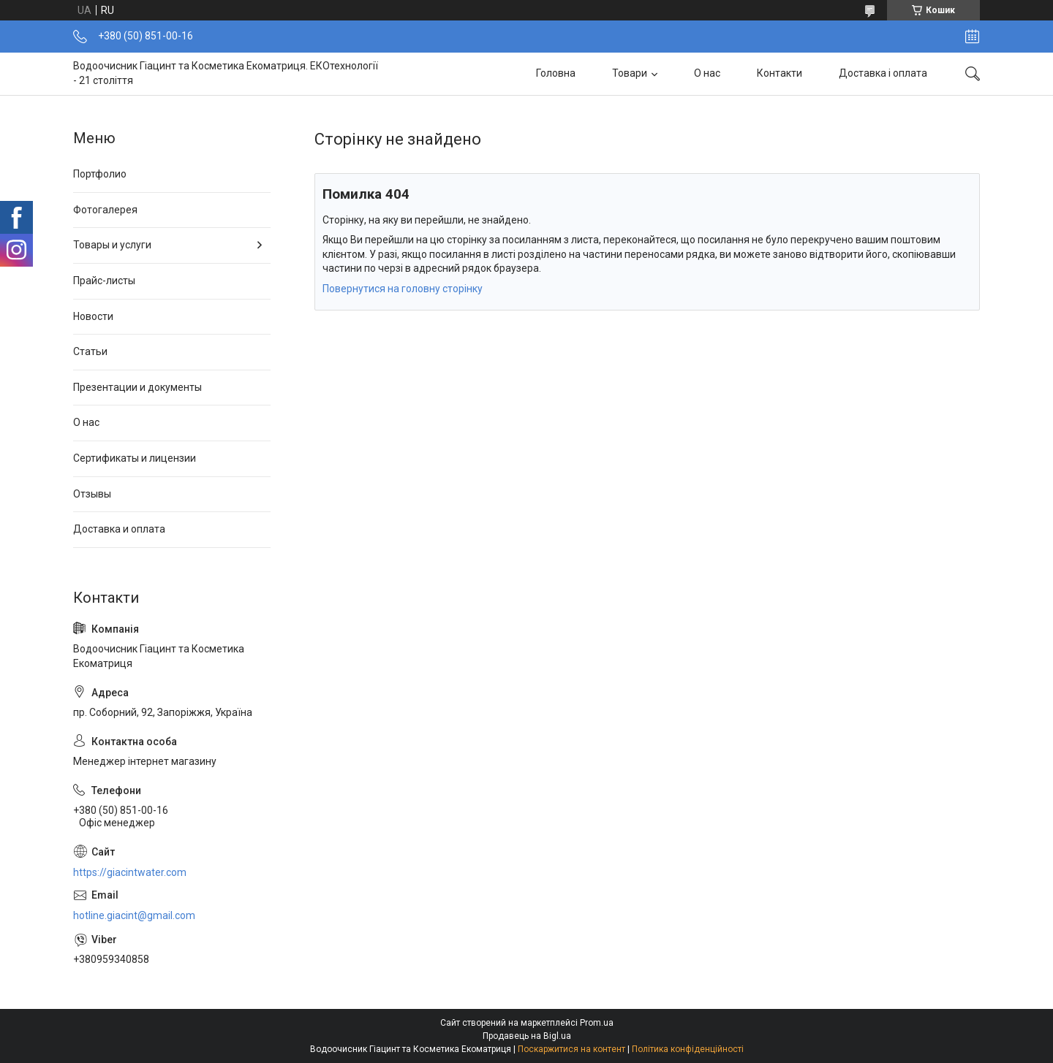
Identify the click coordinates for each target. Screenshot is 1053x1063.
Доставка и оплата (119, 529)
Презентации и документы (137, 387)
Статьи (90, 351)
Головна (555, 73)
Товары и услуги (112, 245)
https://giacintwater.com (129, 872)
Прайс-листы (104, 280)
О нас (707, 73)
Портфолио (100, 174)
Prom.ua (597, 1023)
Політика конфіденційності (688, 1049)
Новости (93, 316)
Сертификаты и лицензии (134, 458)
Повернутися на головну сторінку (402, 288)
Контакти (779, 73)
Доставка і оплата (883, 73)
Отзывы (92, 494)
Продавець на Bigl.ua (527, 1036)
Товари (629, 73)
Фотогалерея (105, 210)
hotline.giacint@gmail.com (134, 915)
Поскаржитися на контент (571, 1049)
